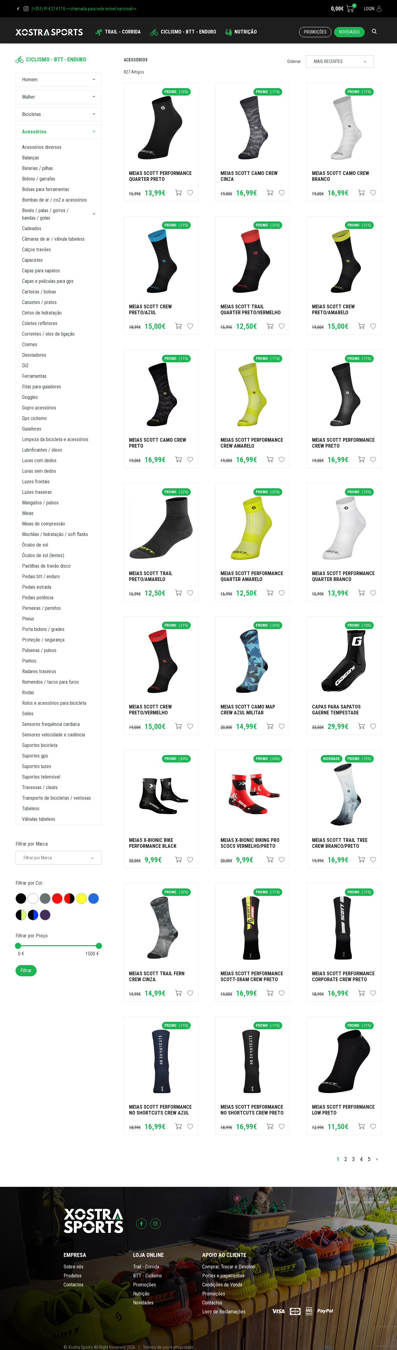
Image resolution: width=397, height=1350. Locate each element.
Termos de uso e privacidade (168, 1347)
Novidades (349, 31)
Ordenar (294, 61)
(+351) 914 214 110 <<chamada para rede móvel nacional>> (84, 8)
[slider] (18, 946)
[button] (94, 79)
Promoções (315, 31)
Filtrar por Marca (32, 844)
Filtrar (26, 970)
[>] (377, 1159)
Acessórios (136, 59)
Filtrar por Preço (32, 936)
